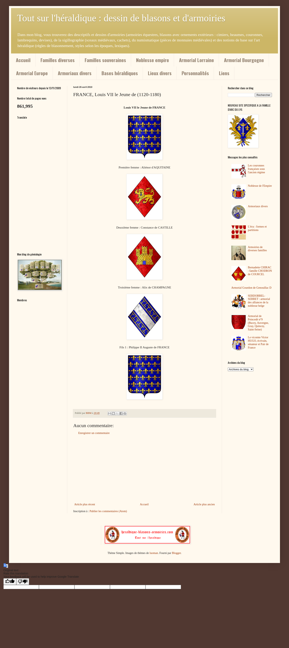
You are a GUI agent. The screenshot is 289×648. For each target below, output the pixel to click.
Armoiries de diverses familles (257, 249)
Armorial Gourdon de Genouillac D (251, 287)
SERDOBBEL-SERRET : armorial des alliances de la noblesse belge (259, 300)
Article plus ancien (204, 504)
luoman (154, 553)
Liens (224, 73)
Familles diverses (58, 60)
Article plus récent (84, 504)
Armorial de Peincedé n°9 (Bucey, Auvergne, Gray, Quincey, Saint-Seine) (258, 323)
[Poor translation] (22, 581)
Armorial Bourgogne (244, 60)
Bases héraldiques (120, 73)
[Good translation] (9, 581)
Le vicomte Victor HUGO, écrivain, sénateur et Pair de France (258, 342)
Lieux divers (160, 73)
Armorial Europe (32, 73)
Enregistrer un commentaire (94, 433)
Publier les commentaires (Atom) (108, 511)
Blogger (176, 553)
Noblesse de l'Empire (260, 185)
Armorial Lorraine (196, 60)
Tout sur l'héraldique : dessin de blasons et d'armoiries (121, 18)
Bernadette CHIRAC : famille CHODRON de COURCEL (260, 271)
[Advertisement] (144, 469)
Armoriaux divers (75, 73)
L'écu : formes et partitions (257, 228)
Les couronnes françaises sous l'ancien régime (256, 169)
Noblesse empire (152, 60)
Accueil (23, 60)
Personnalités (195, 73)
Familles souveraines (105, 60)
